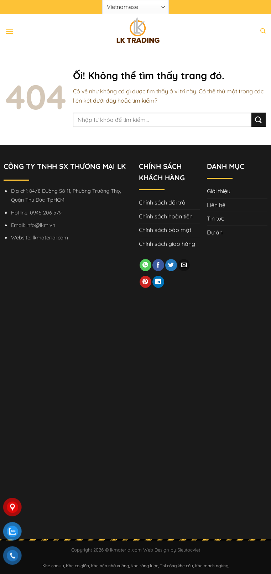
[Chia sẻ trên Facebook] (158, 265)
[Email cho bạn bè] (184, 265)
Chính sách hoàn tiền (166, 216)
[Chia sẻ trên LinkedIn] (158, 282)
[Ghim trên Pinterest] (145, 282)
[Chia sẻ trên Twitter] (171, 265)
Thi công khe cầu (176, 565)
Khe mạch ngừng (211, 565)
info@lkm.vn (40, 225)
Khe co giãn (77, 565)
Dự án (215, 232)
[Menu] (9, 31)
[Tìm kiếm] (263, 31)
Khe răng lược (144, 565)
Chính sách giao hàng (167, 243)
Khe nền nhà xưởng (110, 565)
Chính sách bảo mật (165, 229)
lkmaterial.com (50, 237)
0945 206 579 (46, 213)
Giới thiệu (218, 191)
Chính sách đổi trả (162, 202)
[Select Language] (135, 7)
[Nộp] (258, 119)
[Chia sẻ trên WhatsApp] (145, 265)
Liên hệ (216, 204)
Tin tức (215, 218)
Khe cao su (53, 565)
